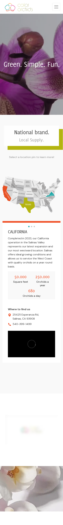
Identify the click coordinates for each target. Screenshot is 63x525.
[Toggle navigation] (56, 7)
